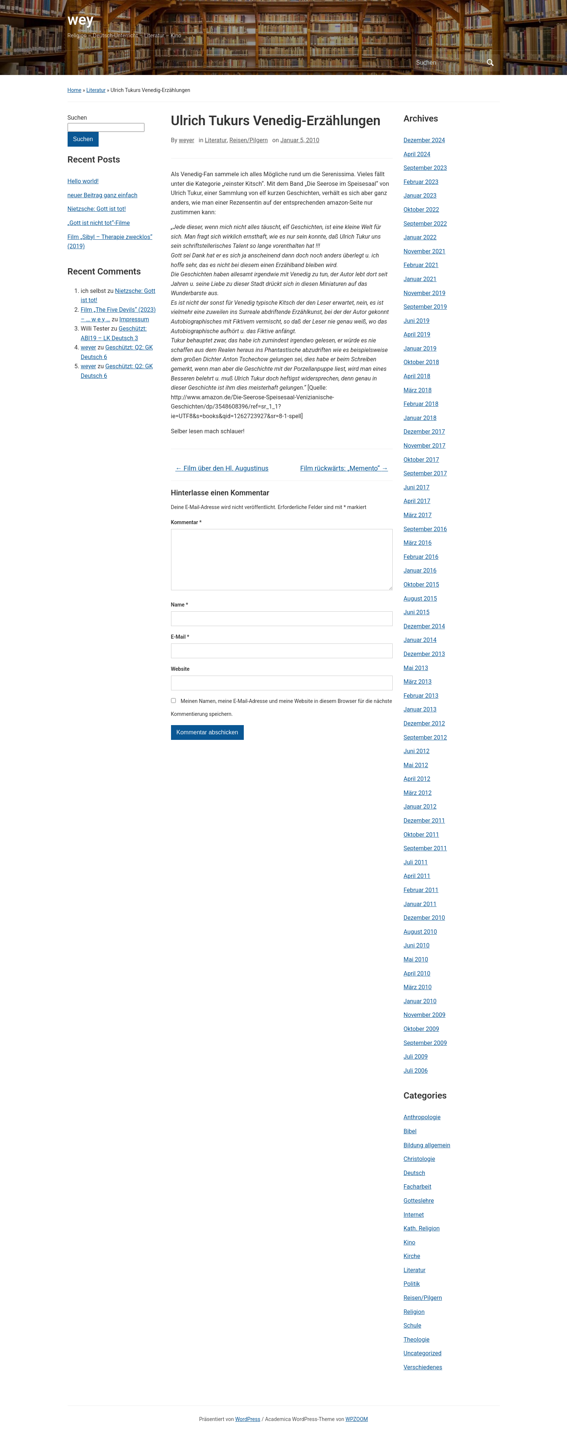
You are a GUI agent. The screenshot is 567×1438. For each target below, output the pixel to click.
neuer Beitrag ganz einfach (102, 195)
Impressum (134, 319)
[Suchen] (450, 62)
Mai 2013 (416, 668)
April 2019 (417, 334)
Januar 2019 (420, 348)
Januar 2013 (420, 709)
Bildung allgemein (427, 1145)
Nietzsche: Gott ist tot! (97, 208)
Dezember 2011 (424, 820)
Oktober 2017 (421, 459)
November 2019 (424, 293)
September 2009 (425, 1042)
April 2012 (417, 778)
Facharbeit (417, 1186)
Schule (412, 1325)
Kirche (412, 1256)
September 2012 (425, 737)
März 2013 (418, 681)
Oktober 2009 (421, 1028)
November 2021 (424, 251)
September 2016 (425, 529)
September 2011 (425, 848)
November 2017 (424, 445)
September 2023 (425, 167)
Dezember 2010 (424, 917)
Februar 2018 (421, 403)
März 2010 (418, 987)
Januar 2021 (420, 279)
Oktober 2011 (421, 834)
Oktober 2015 (421, 584)
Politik (412, 1283)
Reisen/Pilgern (248, 140)
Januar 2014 (420, 639)
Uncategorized (423, 1353)
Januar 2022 (420, 237)
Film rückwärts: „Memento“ (344, 468)
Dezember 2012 (424, 723)
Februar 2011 (421, 890)
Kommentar (186, 522)
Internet (414, 1214)
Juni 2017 (417, 487)
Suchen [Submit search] (490, 62)
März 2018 (418, 390)
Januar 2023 (420, 195)
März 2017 (418, 515)
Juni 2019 (417, 320)
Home (75, 90)
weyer (88, 347)
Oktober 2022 (421, 209)
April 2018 (417, 376)
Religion (414, 1311)
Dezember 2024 (424, 140)
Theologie (417, 1339)
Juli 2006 (416, 1070)
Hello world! (83, 181)
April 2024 (417, 154)
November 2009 (424, 1014)
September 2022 (425, 223)
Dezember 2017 (424, 431)
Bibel (410, 1131)
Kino (410, 1242)
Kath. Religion (422, 1228)
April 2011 (417, 875)
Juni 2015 (417, 612)
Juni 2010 (417, 945)
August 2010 (420, 931)
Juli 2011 (416, 862)
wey (81, 19)
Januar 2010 (420, 1001)
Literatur (96, 90)
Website (180, 681)
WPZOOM (356, 1419)
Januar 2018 (420, 417)
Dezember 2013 (424, 653)
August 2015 (420, 598)
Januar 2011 (420, 904)
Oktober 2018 (421, 362)
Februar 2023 (421, 181)
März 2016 (418, 542)
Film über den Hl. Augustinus (222, 468)
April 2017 (417, 501)
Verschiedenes (423, 1367)
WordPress (247, 1419)
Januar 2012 (420, 806)
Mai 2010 (416, 959)
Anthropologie (422, 1117)
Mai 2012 (416, 765)
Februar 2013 (421, 695)
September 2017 (425, 473)
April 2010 (417, 973)
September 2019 (425, 306)
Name (179, 616)
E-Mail (180, 649)
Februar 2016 (421, 556)
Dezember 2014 (424, 626)
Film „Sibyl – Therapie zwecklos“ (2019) (110, 241)
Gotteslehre (419, 1200)
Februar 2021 (421, 265)
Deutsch (414, 1172)
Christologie (419, 1158)
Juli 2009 (416, 1056)
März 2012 (418, 792)
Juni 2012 (417, 751)
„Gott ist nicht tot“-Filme (99, 222)
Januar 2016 (420, 570)
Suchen (77, 117)
